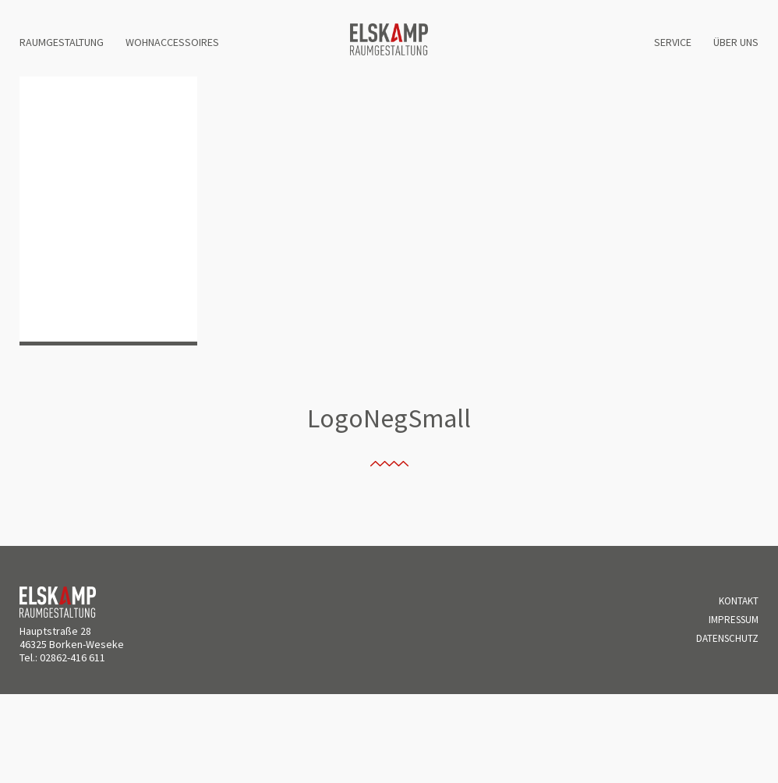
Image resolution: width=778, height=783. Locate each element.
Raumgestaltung (61, 42)
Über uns (736, 42)
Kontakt (739, 601)
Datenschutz (727, 638)
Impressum (734, 619)
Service (672, 42)
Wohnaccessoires (172, 42)
